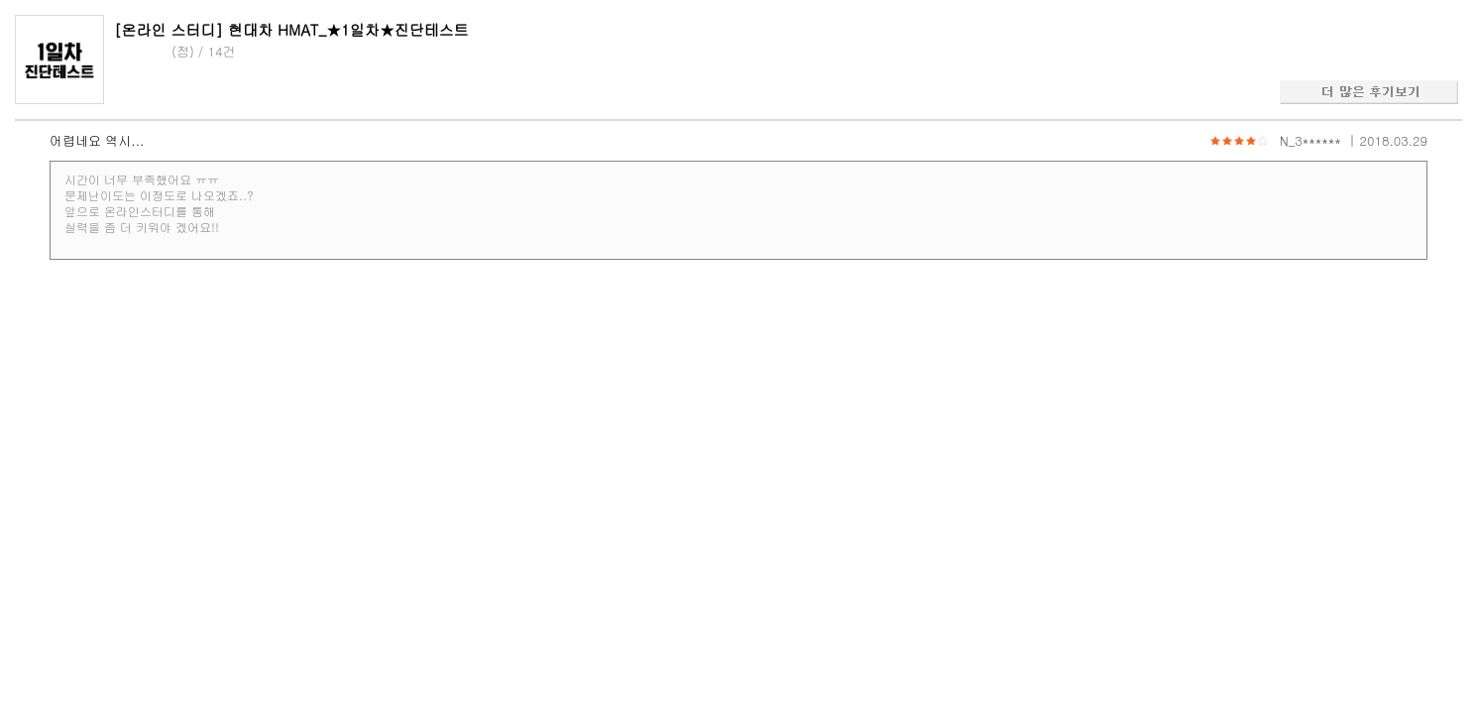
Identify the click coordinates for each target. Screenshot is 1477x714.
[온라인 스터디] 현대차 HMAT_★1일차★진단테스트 (291, 29)
